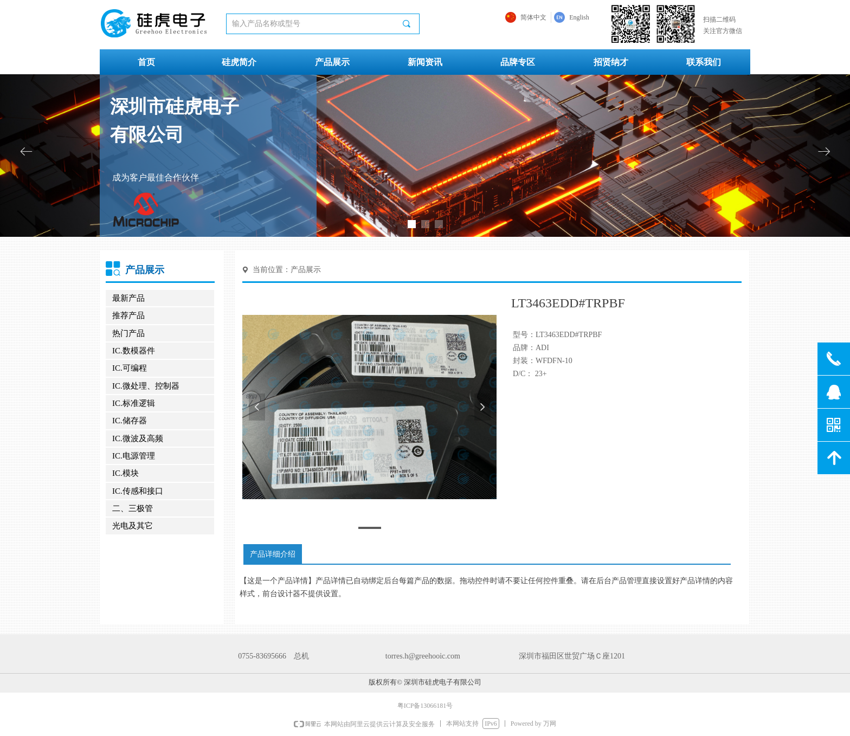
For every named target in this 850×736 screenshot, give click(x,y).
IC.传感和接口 (137, 491)
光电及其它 (132, 525)
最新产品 (128, 298)
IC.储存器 (129, 420)
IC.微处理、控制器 (145, 386)
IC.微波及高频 (137, 438)
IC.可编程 (129, 368)
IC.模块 (125, 473)
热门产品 (128, 333)
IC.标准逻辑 (133, 403)
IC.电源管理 (133, 455)
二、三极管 (132, 508)
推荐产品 (128, 315)
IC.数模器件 (133, 350)
